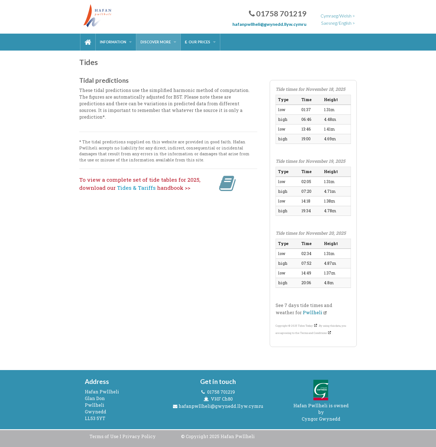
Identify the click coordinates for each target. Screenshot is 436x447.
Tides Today (305, 326)
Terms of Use (104, 436)
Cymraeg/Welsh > (338, 15)
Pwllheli (312, 312)
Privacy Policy (139, 436)
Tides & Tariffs (136, 187)
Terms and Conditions (313, 333)
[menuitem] (87, 42)
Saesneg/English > (338, 23)
